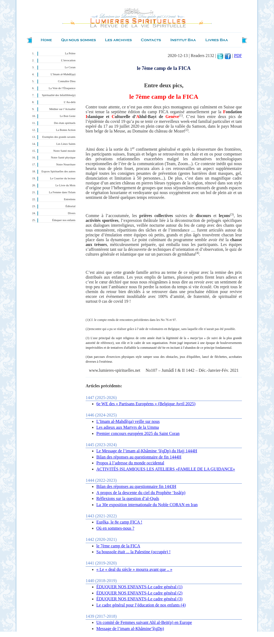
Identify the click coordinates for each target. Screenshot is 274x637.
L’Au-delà (69, 102)
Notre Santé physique (63, 157)
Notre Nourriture (65, 164)
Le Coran (70, 67)
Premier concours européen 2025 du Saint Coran (138, 433)
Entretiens (69, 199)
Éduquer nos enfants (63, 220)
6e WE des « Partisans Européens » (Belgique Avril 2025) (145, 403)
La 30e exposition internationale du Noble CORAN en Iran (147, 504)
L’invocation (68, 60)
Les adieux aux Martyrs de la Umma (127, 427)
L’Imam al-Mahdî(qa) (63, 74)
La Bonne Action (65, 129)
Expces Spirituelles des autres (58, 171)
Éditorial (70, 206)
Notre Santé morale (64, 150)
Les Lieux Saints (65, 143)
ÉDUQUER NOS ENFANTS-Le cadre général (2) (139, 593)
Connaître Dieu (66, 81)
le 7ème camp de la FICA (118, 546)
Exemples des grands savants (58, 136)
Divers (71, 213)
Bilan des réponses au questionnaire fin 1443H (136, 486)
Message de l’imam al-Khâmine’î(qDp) (130, 628)
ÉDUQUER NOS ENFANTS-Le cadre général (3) (139, 599)
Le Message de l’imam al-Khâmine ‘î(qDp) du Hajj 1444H (146, 451)
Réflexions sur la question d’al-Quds (127, 498)
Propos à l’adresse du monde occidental (130, 463)
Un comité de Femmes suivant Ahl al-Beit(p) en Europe (144, 622)
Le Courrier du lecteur (62, 178)
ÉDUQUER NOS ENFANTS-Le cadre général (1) (139, 587)
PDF (238, 55)
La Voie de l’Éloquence (62, 88)
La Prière (70, 53)
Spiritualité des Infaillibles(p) (58, 95)
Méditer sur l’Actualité (62, 109)
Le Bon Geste (67, 116)
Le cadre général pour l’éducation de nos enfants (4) (141, 605)
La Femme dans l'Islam (62, 192)
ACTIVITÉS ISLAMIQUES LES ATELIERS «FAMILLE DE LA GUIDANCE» (165, 469)
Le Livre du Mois (65, 185)
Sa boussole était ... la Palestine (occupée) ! (133, 551)
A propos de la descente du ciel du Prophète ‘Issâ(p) (140, 492)
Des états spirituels (65, 123)
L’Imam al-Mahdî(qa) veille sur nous (128, 421)
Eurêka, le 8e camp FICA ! (119, 522)
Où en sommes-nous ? (115, 528)
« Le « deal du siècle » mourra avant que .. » (134, 569)
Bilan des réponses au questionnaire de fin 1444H (138, 457)
